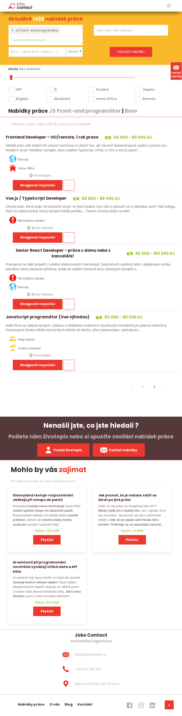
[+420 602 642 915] (91, 669)
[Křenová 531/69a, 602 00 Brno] (91, 683)
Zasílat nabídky (176, 71)
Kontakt (84, 704)
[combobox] (46, 35)
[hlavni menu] (168, 6)
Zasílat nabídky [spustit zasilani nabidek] (118, 450)
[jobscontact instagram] (141, 705)
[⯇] (131, 387)
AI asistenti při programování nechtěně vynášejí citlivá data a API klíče (45, 567)
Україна (148, 89)
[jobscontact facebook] (129, 705)
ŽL (55, 89)
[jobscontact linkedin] (152, 705)
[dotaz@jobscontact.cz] (91, 654)
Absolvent (62, 98)
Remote (149, 98)
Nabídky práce (31, 704)
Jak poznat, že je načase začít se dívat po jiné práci (127, 497)
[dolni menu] (169, 704)
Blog (69, 704)
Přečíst (47, 539)
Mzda (13, 69)
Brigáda (22, 98)
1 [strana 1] (142, 387)
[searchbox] (42, 40)
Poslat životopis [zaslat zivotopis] (63, 450)
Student (102, 89)
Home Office (106, 98)
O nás (55, 704)
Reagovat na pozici (37, 185)
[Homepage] (20, 6)
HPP (19, 89)
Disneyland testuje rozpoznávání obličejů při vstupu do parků (43, 497)
